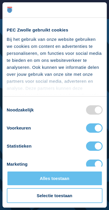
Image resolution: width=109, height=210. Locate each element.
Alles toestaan (54, 178)
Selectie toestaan (54, 195)
